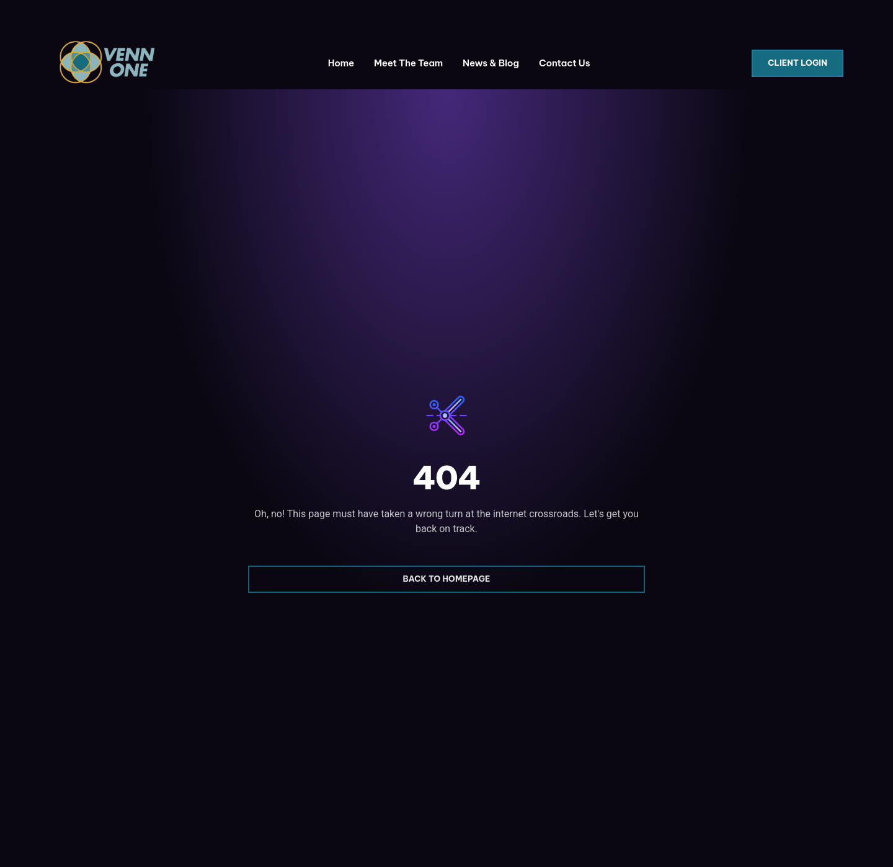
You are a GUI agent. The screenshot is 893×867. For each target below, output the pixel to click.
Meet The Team (408, 63)
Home (341, 63)
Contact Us (564, 63)
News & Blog (491, 63)
